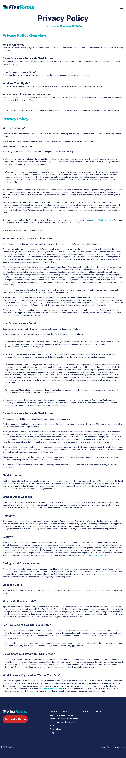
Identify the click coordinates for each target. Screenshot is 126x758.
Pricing (86, 711)
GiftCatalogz (55, 729)
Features (53, 726)
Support (98, 711)
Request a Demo (15, 719)
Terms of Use (119, 747)
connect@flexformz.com (100, 220)
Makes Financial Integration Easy (63, 722)
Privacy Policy (106, 747)
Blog (52, 733)
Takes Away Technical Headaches (64, 718)
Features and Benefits (60, 711)
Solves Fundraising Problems (62, 715)
